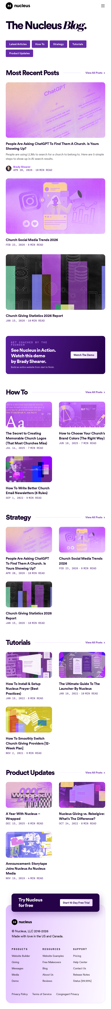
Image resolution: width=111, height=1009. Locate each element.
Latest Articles (18, 44)
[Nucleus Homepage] (18, 5)
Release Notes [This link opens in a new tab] (81, 974)
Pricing (77, 956)
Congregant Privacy (67, 994)
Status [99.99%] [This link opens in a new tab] (82, 981)
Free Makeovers (51, 962)
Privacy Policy (20, 994)
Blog (45, 968)
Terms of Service (42, 994)
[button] (102, 5)
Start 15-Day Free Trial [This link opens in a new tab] (76, 902)
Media (15, 974)
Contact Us (79, 968)
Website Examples (53, 956)
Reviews (47, 981)
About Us (47, 974)
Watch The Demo (84, 355)
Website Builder (21, 956)
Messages (17, 968)
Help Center (80, 962)
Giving (15, 962)
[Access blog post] (55, 126)
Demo (15, 981)
